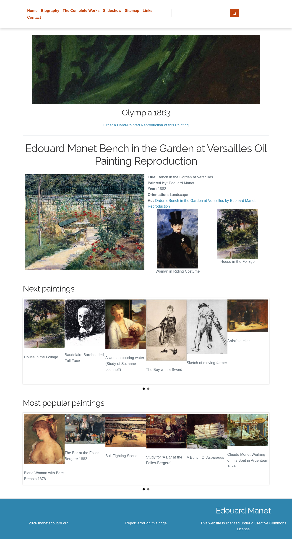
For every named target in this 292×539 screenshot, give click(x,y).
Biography (50, 11)
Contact (34, 17)
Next (262, 341)
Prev (30, 341)
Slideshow (112, 11)
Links (148, 11)
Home (32, 11)
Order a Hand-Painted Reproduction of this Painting (146, 125)
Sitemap (132, 11)
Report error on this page (146, 523)
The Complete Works (81, 11)
